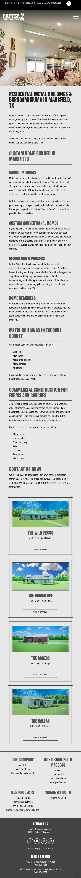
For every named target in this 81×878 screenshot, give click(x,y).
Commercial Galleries (23, 802)
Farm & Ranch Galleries (22, 805)
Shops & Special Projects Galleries (22, 810)
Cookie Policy (47, 848)
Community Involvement (22, 773)
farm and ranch (20, 427)
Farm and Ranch (58, 778)
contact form (55, 483)
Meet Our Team (22, 769)
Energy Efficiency (58, 782)
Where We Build (58, 797)
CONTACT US (40, 824)
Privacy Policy (34, 848)
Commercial (58, 774)
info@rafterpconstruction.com (40, 829)
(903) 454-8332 (34, 3)
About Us (22, 765)
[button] (68, 3)
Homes (58, 770)
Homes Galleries (22, 797)
